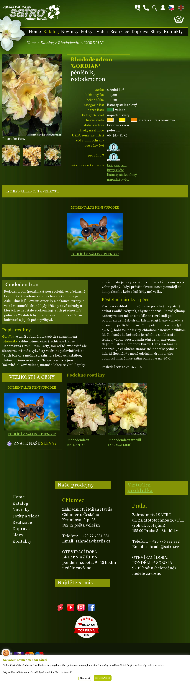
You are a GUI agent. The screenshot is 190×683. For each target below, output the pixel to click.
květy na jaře (117, 165)
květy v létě (115, 170)
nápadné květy (118, 179)
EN (180, 7)
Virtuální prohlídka (140, 488)
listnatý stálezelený (122, 175)
